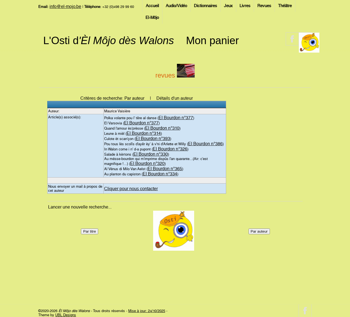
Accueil (152, 5)
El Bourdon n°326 (170, 149)
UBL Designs (65, 315)
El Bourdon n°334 (160, 173)
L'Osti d (108, 40)
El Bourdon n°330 (150, 154)
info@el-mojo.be (65, 6)
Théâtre (285, 5)
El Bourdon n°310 (162, 128)
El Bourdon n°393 (153, 138)
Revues (264, 5)
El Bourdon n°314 (144, 133)
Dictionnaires (205, 5)
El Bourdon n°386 (205, 143)
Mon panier (212, 40)
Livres (245, 5)
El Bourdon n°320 (147, 163)
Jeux (228, 5)
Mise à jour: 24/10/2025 (146, 311)
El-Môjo (152, 17)
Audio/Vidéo (176, 5)
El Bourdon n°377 (176, 117)
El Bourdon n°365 (165, 168)
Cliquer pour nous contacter (131, 188)
